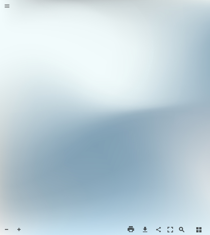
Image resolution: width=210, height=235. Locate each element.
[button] (7, 6)
